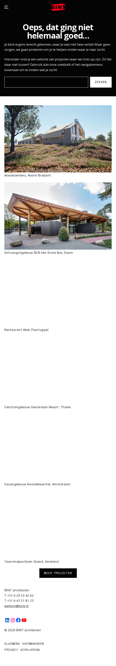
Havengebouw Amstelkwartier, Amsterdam (37, 484)
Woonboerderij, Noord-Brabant (27, 175)
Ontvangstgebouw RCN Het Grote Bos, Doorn (38, 253)
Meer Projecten (58, 573)
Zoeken (101, 82)
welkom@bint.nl (16, 606)
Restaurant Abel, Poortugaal (26, 330)
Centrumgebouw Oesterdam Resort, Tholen (37, 407)
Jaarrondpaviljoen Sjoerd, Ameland (31, 561)
